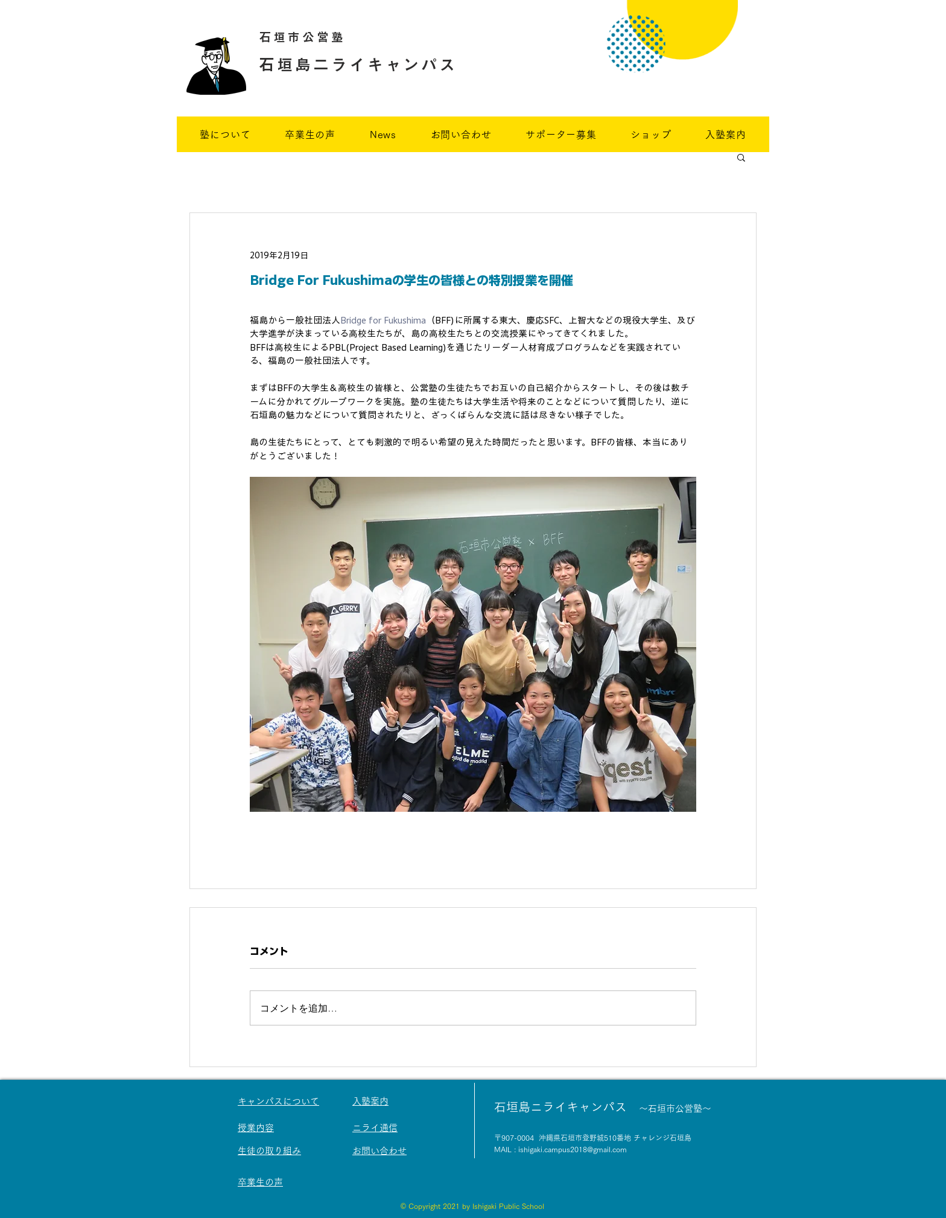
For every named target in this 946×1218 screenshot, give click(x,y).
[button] (741, 157)
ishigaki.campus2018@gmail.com (572, 1149)
